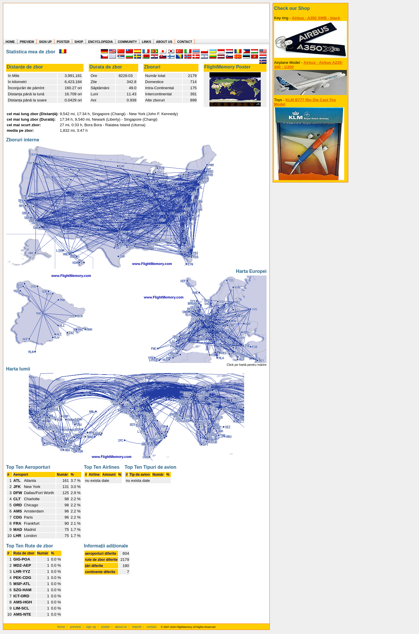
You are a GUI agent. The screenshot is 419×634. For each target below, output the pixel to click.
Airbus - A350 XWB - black (316, 18)
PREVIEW (27, 41)
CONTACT (184, 41)
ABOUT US (164, 41)
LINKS (146, 41)
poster (105, 626)
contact (152, 626)
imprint (136, 626)
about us (121, 626)
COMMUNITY (127, 41)
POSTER (63, 41)
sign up (91, 626)
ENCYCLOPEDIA (100, 41)
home (61, 626)
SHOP (78, 41)
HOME (10, 41)
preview (75, 626)
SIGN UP (45, 41)
